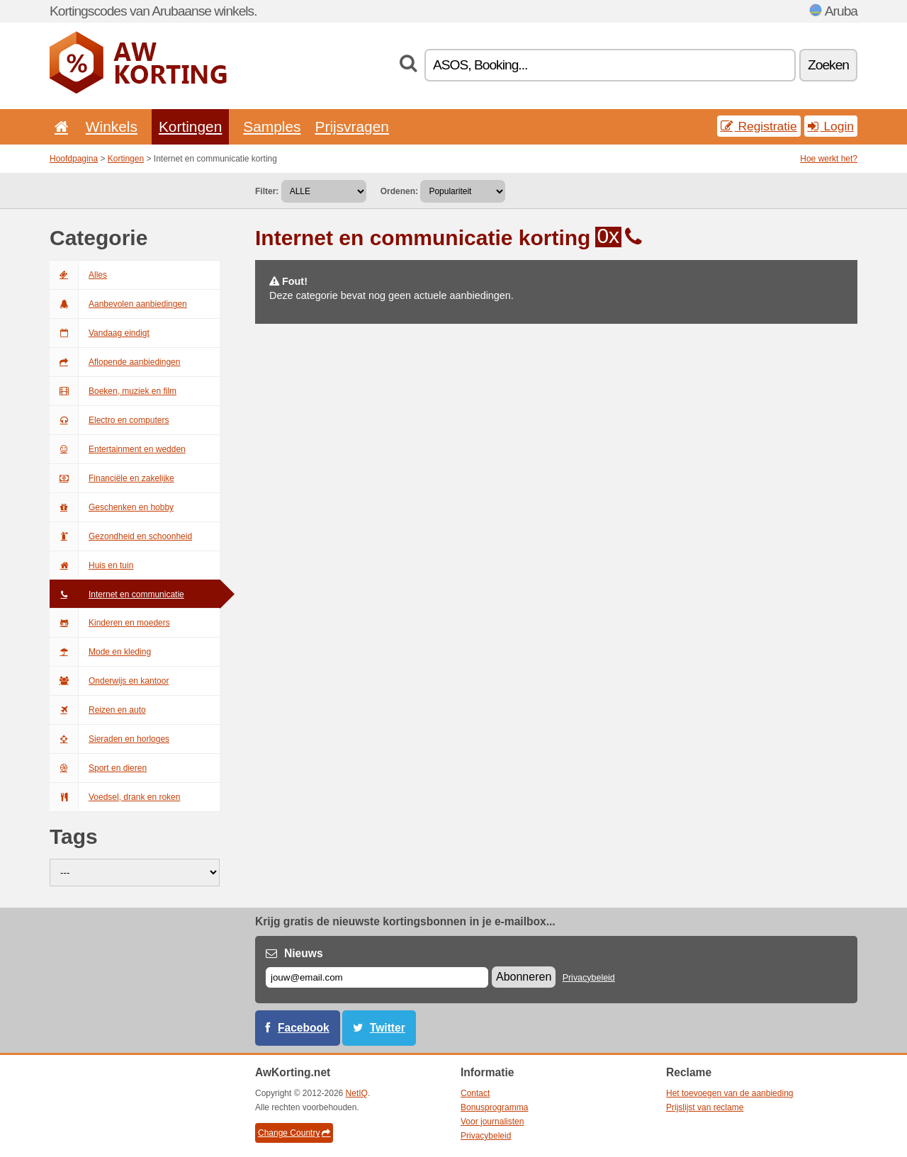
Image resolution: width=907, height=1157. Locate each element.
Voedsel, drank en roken (115, 797)
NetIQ (357, 1093)
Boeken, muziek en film (113, 391)
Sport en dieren (98, 768)
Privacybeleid (589, 978)
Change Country (294, 1133)
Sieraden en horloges (109, 739)
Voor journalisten (492, 1122)
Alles (78, 275)
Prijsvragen (352, 126)
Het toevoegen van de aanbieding (729, 1093)
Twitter (387, 1028)
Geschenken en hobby (112, 507)
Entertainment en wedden (118, 449)
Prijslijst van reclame (704, 1107)
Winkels (111, 126)
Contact (475, 1093)
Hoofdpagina (74, 159)
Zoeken (828, 64)
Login (831, 126)
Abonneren (523, 977)
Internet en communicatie (117, 594)
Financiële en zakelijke (112, 478)
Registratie (759, 126)
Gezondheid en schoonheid (121, 536)
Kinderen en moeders (110, 623)
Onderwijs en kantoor (109, 681)
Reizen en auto (98, 710)
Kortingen (190, 126)
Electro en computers (109, 420)
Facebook (303, 1028)
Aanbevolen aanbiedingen (118, 304)
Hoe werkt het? (828, 159)
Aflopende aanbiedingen (115, 362)
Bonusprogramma (494, 1107)
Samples (271, 126)
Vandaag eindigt (100, 333)
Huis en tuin (91, 565)
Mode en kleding (100, 652)
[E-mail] (377, 977)
